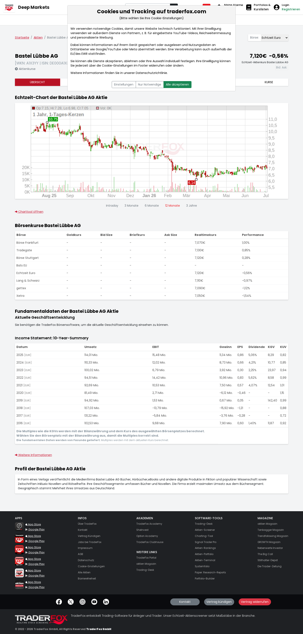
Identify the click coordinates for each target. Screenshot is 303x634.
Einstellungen (123, 84)
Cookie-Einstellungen (117, 65)
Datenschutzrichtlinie (151, 73)
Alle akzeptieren (177, 84)
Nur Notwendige (149, 84)
